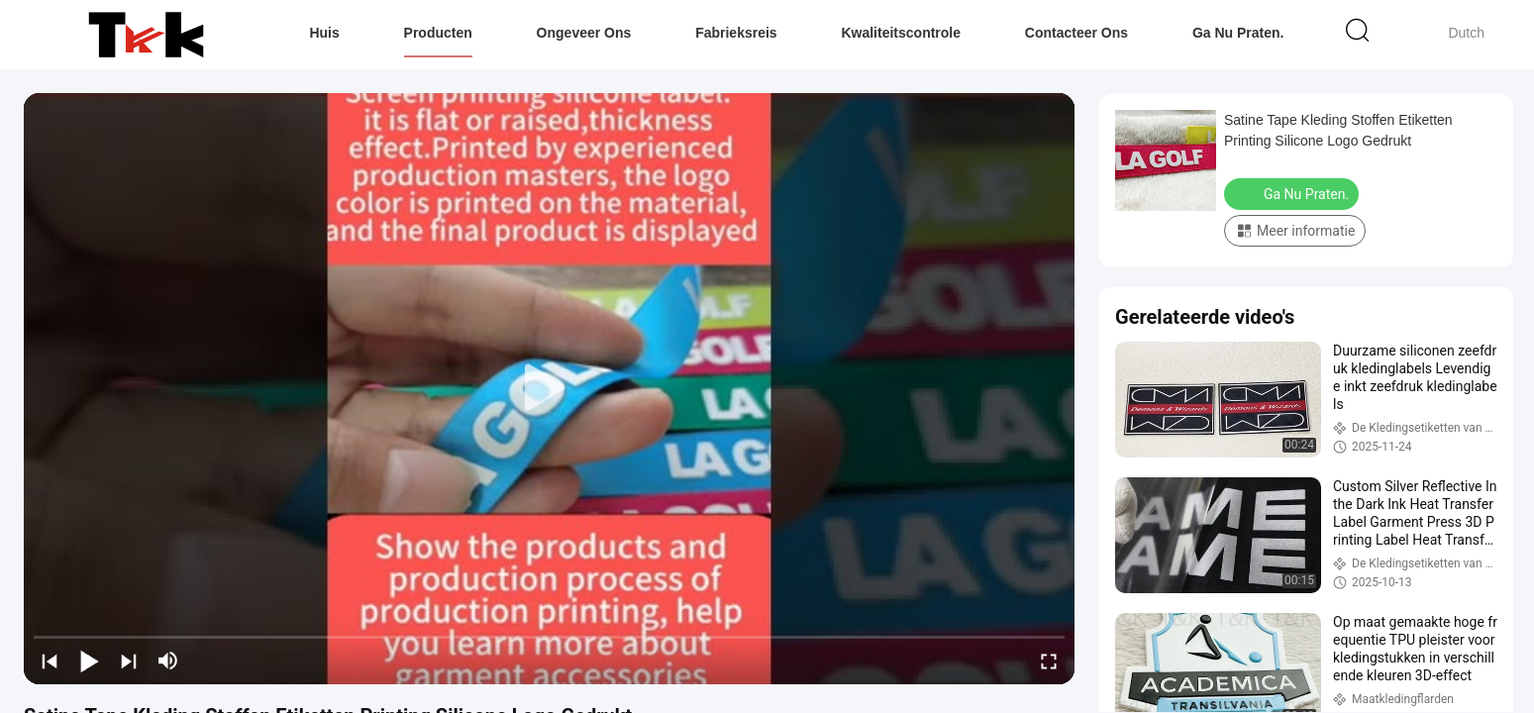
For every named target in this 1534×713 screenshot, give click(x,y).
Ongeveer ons (584, 33)
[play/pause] (89, 660)
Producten (438, 33)
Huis (324, 33)
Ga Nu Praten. (1238, 33)
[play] (549, 388)
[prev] (49, 660)
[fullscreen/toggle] (1049, 660)
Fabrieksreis (736, 33)
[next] (129, 660)
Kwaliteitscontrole (901, 33)
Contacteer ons (1076, 33)
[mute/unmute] (168, 660)
